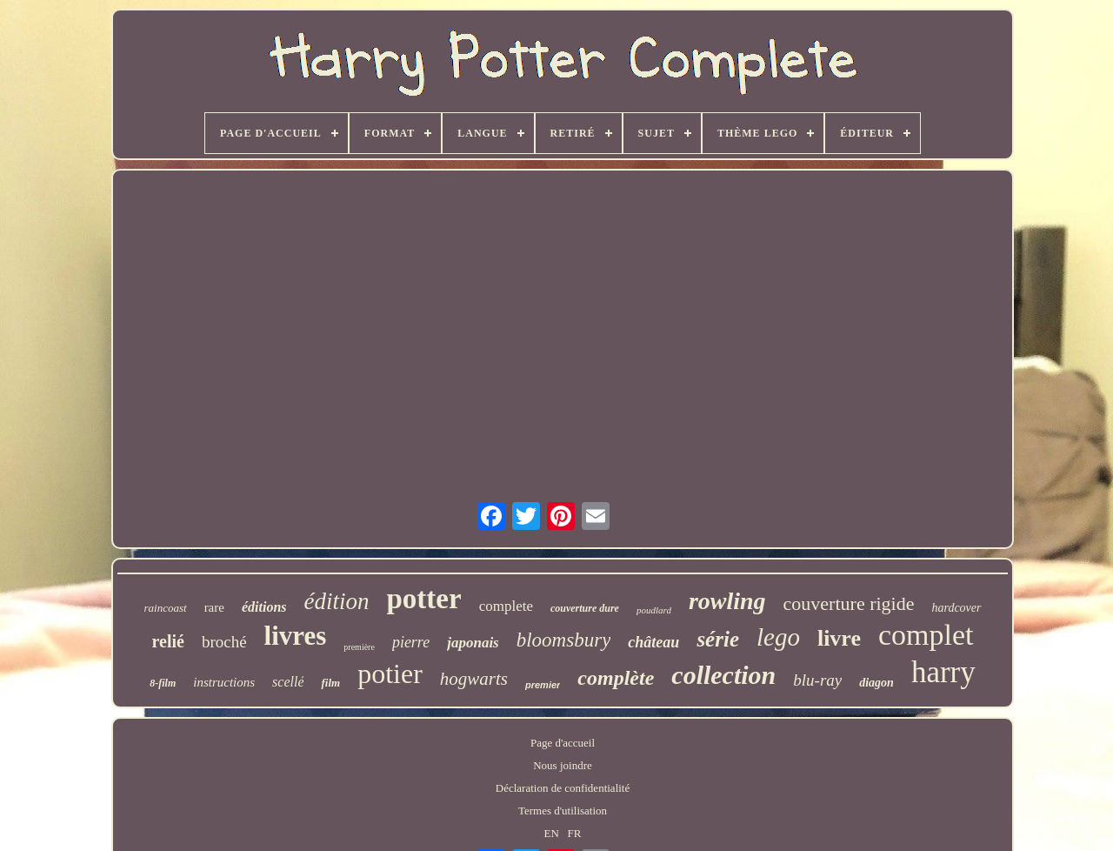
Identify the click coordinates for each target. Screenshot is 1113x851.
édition (337, 601)
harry (943, 672)
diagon (876, 682)
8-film (163, 683)
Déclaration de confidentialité (563, 787)
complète (615, 678)
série (717, 639)
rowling (727, 600)
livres (295, 635)
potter (424, 598)
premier (542, 685)
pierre (411, 642)
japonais (473, 642)
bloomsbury (564, 640)
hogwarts (474, 678)
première (359, 647)
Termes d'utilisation (562, 810)
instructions (224, 682)
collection (723, 674)
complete (506, 606)
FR (575, 833)
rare (214, 607)
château (653, 642)
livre (839, 638)
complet (926, 635)
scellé (287, 681)
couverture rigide (849, 603)
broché (224, 642)
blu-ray (817, 680)
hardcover (956, 607)
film (330, 682)
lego (778, 637)
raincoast (165, 607)
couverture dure (584, 608)
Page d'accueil (562, 742)
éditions (264, 607)
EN (551, 833)
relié (167, 641)
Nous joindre (562, 765)
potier (390, 673)
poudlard (653, 610)
